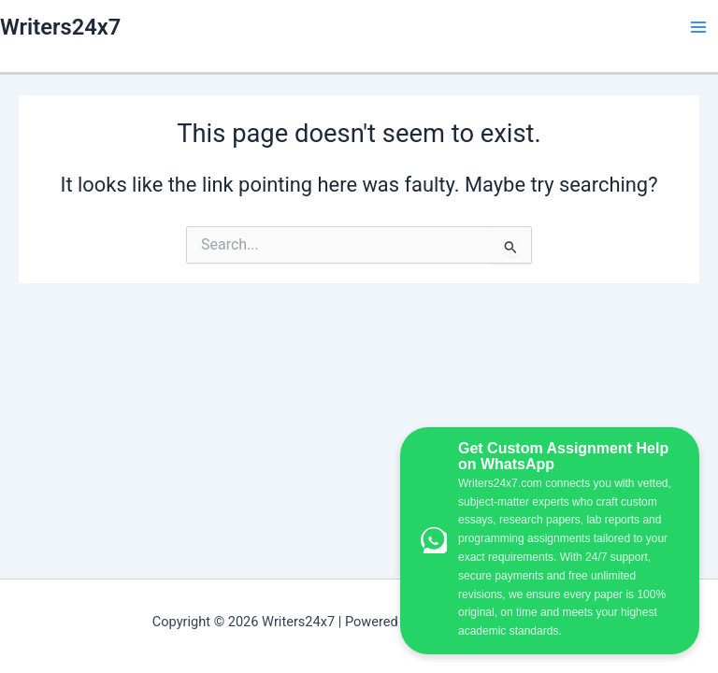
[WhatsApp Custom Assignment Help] (549, 540)
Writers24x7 (60, 27)
